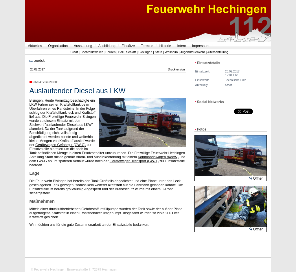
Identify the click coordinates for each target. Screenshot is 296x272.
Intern (181, 46)
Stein (158, 52)
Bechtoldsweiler (91, 52)
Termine (147, 46)
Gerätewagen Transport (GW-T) (134, 161)
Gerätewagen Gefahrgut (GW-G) (60, 145)
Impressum (200, 46)
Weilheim (171, 52)
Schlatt (131, 52)
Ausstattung (83, 46)
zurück (37, 61)
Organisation (58, 46)
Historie (165, 46)
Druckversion (176, 69)
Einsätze (128, 46)
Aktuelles (35, 46)
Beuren (110, 52)
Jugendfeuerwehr (192, 52)
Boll (121, 52)
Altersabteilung (218, 52)
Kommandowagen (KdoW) (158, 157)
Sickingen (145, 52)
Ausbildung (106, 46)
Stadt (74, 52)
